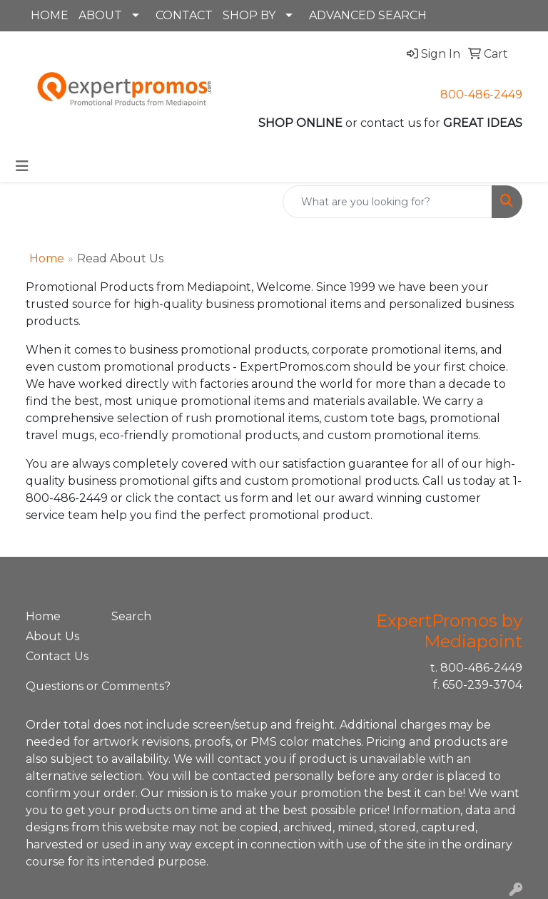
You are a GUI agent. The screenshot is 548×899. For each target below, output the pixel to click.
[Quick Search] (387, 201)
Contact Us (57, 656)
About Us (52, 636)
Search (131, 616)
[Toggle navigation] (22, 166)
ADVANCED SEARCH (368, 15)
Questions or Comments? (98, 686)
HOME (49, 15)
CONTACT (184, 15)
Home (46, 258)
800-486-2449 (481, 94)
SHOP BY (249, 15)
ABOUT (100, 15)
